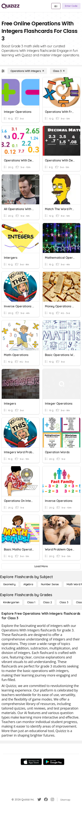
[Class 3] (59, 71)
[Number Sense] (50, 584)
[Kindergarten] (11, 602)
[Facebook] (46, 799)
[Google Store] (53, 762)
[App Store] (31, 762)
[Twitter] (39, 799)
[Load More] (41, 566)
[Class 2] (47, 602)
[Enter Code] (71, 6)
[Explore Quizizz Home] (10, 6)
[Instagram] (52, 799)
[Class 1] (31, 602)
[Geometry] (9, 584)
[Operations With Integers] (27, 71)
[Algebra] (28, 584)
